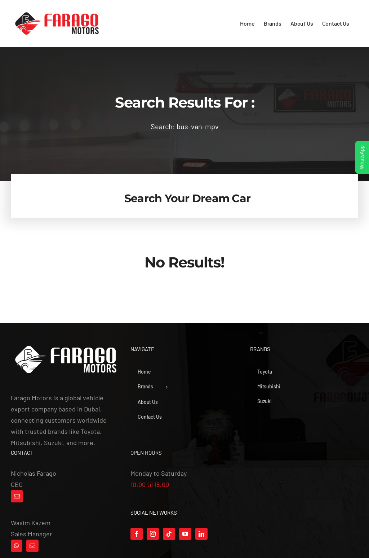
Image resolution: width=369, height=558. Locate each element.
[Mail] (17, 496)
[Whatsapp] (16, 546)
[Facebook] (136, 534)
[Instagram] (153, 534)
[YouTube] (185, 534)
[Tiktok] (169, 534)
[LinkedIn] (201, 534)
